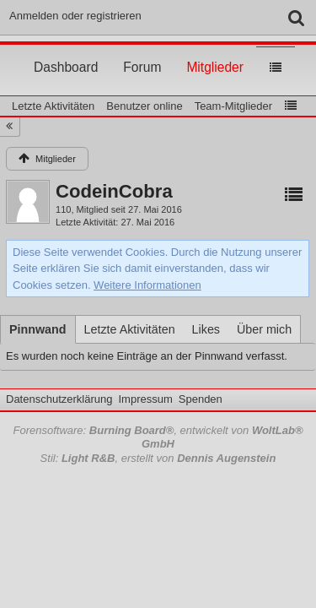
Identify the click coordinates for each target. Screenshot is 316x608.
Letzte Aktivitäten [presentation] (129, 329)
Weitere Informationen (147, 285)
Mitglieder (215, 51)
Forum (142, 51)
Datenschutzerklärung (59, 399)
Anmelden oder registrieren (75, 15)
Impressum (145, 399)
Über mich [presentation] (264, 329)
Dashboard (65, 51)
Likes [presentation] (206, 329)
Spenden (200, 399)
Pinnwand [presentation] (38, 329)
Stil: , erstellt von (158, 458)
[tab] (38, 329)
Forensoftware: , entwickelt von (158, 437)
